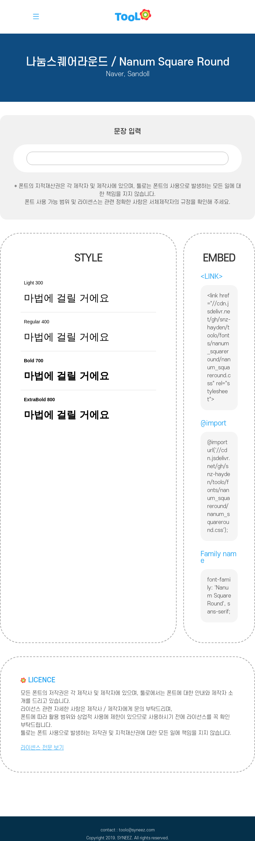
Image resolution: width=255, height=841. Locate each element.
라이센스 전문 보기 (42, 748)
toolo (127, 16)
